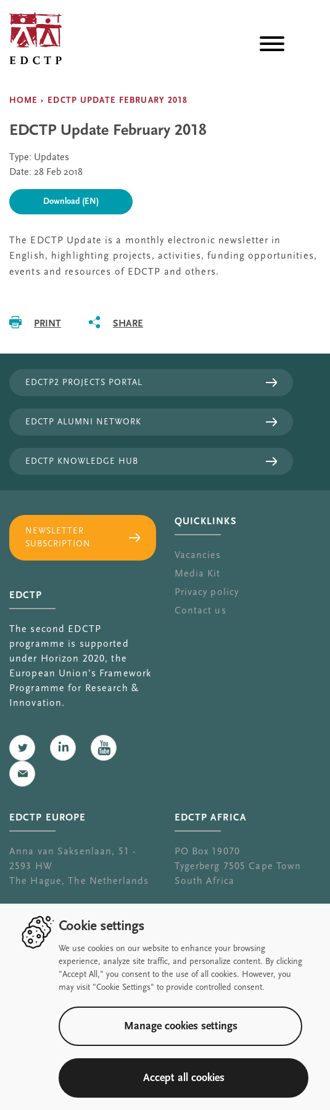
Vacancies (198, 555)
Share (128, 323)
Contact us (200, 610)
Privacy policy (207, 592)
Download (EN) (71, 201)
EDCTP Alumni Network (83, 422)
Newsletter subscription (58, 537)
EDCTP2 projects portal (83, 382)
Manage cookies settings (180, 1025)
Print (47, 323)
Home (23, 100)
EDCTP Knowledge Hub (81, 461)
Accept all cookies (184, 1077)
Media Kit (198, 573)
